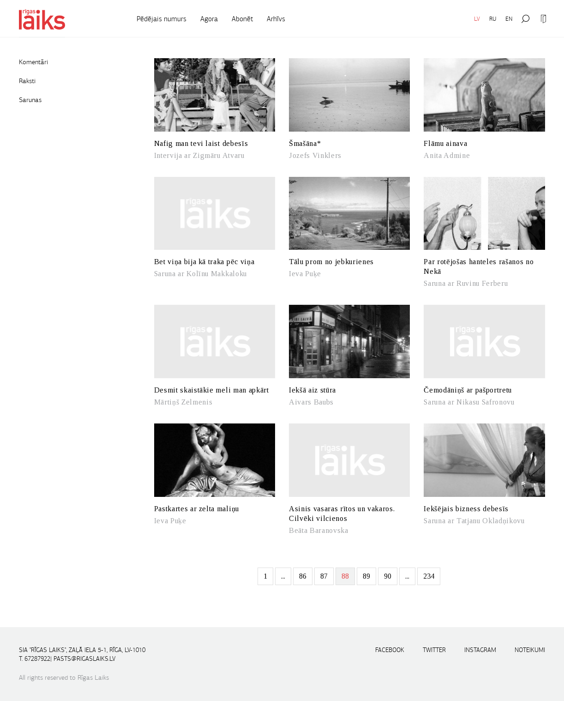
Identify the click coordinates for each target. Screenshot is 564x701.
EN (508, 18)
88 (345, 576)
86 (302, 576)
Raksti (27, 81)
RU (492, 18)
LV (477, 18)
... (283, 576)
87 (324, 576)
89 (366, 576)
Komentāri (33, 62)
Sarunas (30, 100)
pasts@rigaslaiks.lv (84, 659)
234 (428, 576)
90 (387, 576)
